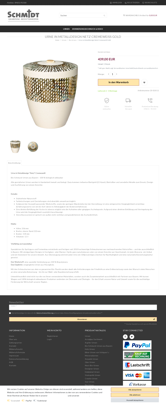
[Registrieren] (132, 2)
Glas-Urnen (90, 362)
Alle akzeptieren (134, 390)
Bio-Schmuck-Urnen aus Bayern (98, 346)
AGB (11, 362)
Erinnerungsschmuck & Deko (87, 29)
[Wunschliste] (149, 2)
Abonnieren (116, 319)
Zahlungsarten (15, 343)
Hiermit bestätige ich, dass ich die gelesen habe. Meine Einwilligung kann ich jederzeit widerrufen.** (56, 313)
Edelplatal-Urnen (92, 372)
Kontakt (12, 346)
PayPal (29, 401)
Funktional (42, 401)
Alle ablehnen (134, 395)
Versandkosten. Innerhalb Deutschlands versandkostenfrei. (135, 68)
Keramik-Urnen (91, 359)
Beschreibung (14, 163)
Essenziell (15, 401)
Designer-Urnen (92, 369)
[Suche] (104, 15)
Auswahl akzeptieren (134, 400)
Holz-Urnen (90, 349)
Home (57, 40)
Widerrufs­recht (16, 349)
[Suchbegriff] (83, 15)
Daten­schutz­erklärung (19, 359)
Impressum (14, 355)
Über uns (13, 339)
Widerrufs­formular (17, 352)
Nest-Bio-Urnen (92, 365)
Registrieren (52, 336)
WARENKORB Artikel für (140, 15)
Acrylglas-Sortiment (93, 339)
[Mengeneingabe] (112, 74)
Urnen (66, 29)
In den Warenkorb (119, 82)
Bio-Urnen (72, 40)
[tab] (14, 163)
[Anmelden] (116, 2)
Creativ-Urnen (91, 378)
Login (49, 339)
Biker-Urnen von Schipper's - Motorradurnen (97, 354)
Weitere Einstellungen (58, 401)
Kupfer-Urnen (91, 343)
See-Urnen (89, 382)
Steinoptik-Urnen (92, 375)
